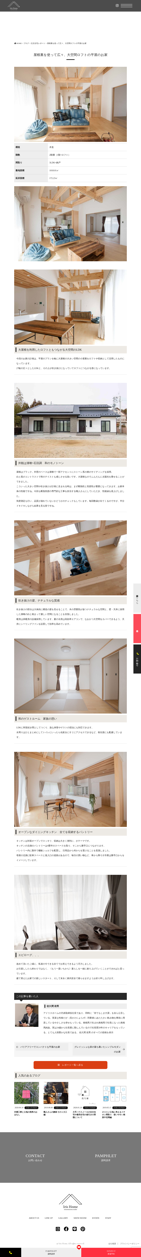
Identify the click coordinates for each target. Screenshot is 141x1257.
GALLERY (63, 1221)
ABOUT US (34, 1221)
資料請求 (51, 1252)
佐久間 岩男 (53, 1006)
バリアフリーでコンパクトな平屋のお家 (40, 1047)
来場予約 (111, 1252)
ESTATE (95, 1221)
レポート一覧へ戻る (70, 1065)
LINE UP (49, 1221)
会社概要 (112, 1246)
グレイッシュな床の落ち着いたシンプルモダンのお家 (97, 1049)
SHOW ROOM (80, 1221)
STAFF (108, 1221)
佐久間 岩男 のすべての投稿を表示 (96, 1032)
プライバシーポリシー (129, 1246)
